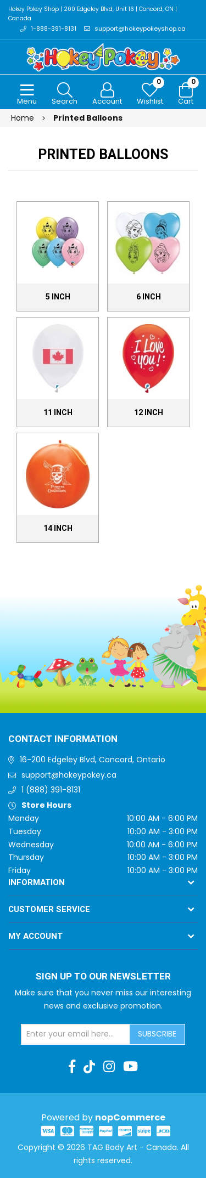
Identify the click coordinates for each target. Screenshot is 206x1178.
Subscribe (157, 1033)
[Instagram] (109, 1066)
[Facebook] (72, 1066)
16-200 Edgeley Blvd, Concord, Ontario (92, 759)
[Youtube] (130, 1066)
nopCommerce (130, 1117)
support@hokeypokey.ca (68, 774)
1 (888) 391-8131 (50, 789)
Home (22, 117)
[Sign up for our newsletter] (75, 1034)
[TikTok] (89, 1066)
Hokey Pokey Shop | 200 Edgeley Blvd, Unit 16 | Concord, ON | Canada (92, 13)
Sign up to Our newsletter (103, 976)
